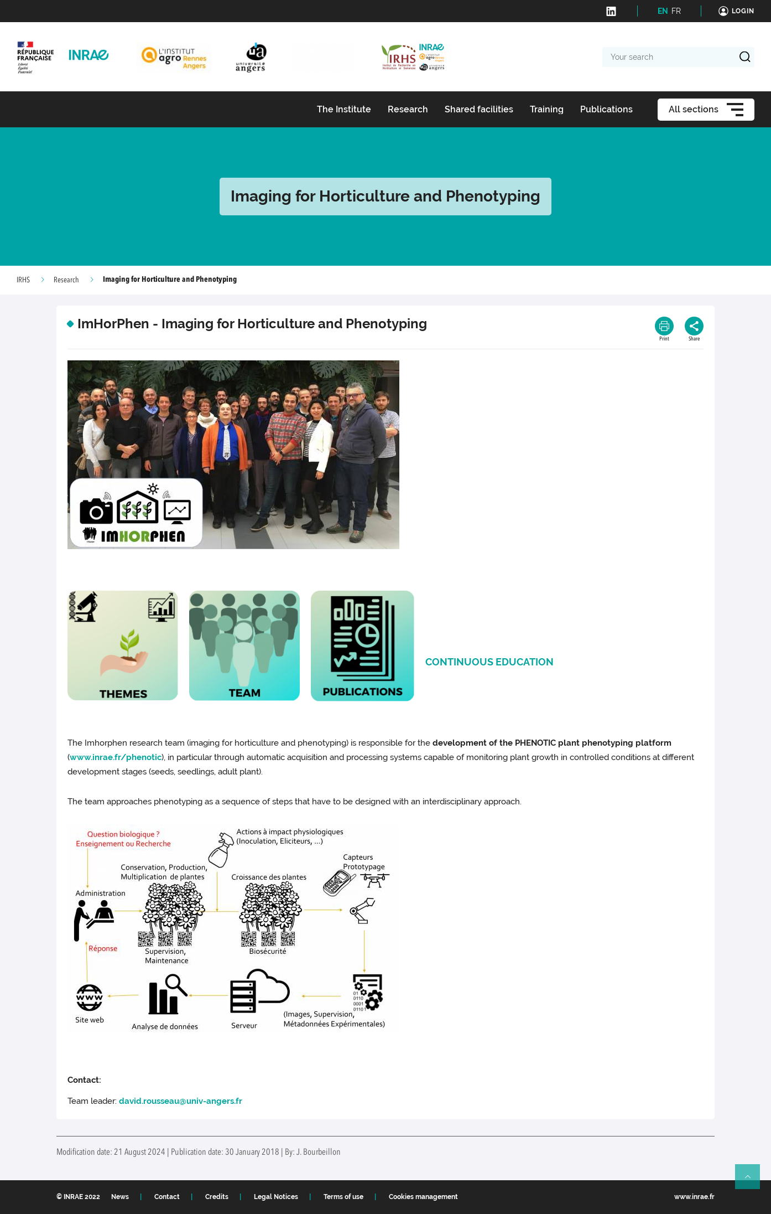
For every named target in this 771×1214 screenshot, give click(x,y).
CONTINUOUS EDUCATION (489, 662)
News (120, 1197)
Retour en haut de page (752, 1181)
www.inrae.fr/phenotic (116, 757)
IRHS (23, 280)
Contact (167, 1197)
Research (66, 280)
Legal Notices (276, 1197)
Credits (216, 1197)
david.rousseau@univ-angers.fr (180, 1101)
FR (676, 11)
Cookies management (423, 1197)
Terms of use (343, 1197)
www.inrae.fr (694, 1197)
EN (663, 11)
